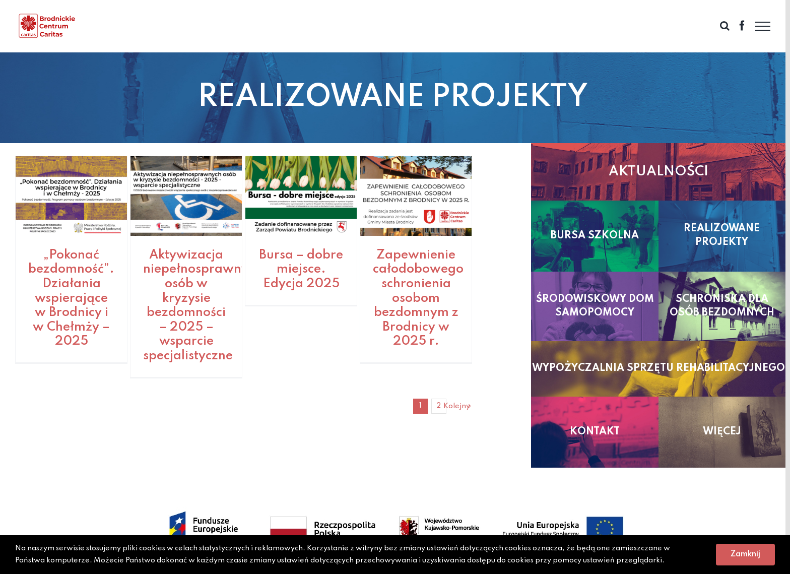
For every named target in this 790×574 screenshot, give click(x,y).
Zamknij (745, 554)
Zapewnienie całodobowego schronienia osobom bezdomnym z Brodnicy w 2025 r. (418, 298)
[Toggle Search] (725, 26)
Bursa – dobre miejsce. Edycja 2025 (301, 269)
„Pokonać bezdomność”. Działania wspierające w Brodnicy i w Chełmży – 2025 (71, 298)
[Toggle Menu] (762, 26)
